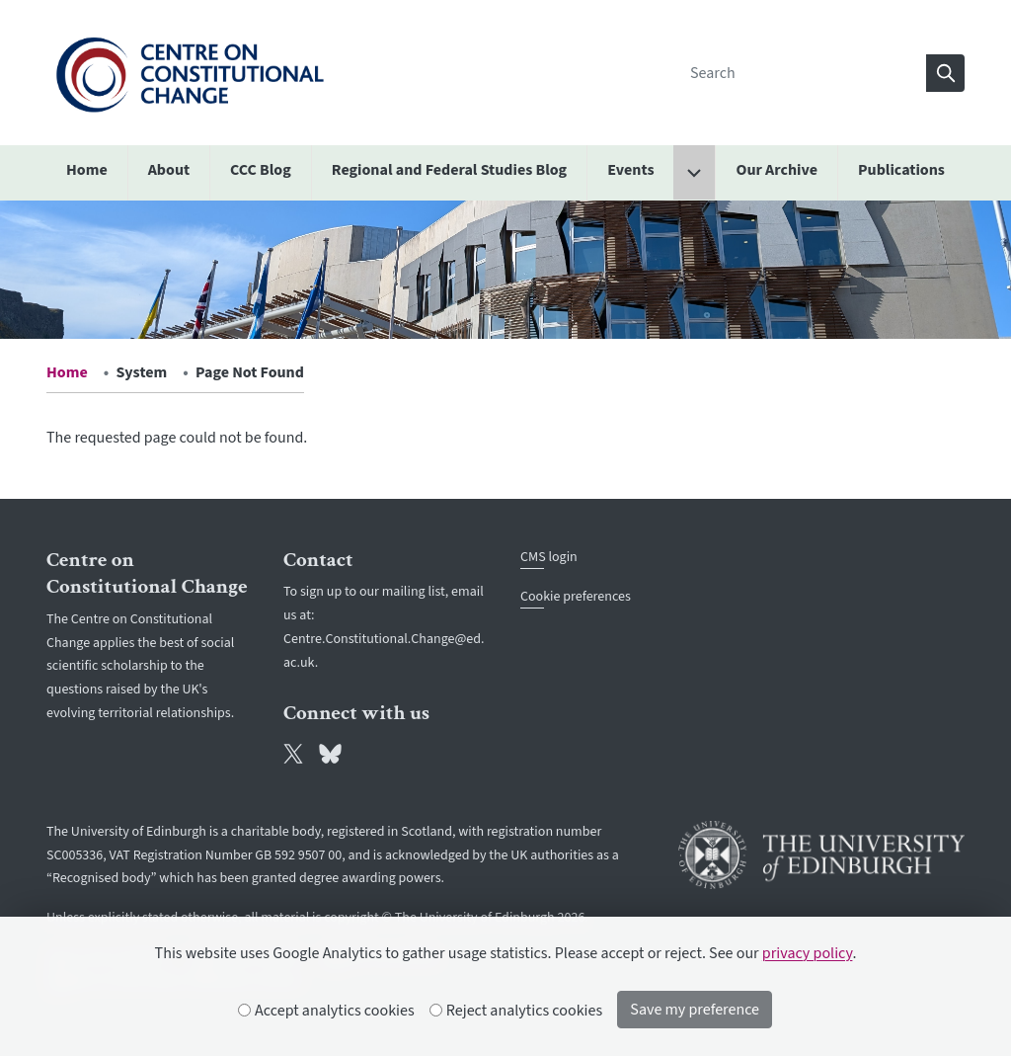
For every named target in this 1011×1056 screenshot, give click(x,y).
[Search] (802, 73)
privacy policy (807, 953)
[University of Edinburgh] (821, 855)
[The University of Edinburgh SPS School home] (189, 72)
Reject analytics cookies (516, 1010)
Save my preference (694, 1009)
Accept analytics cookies (327, 1010)
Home (67, 372)
